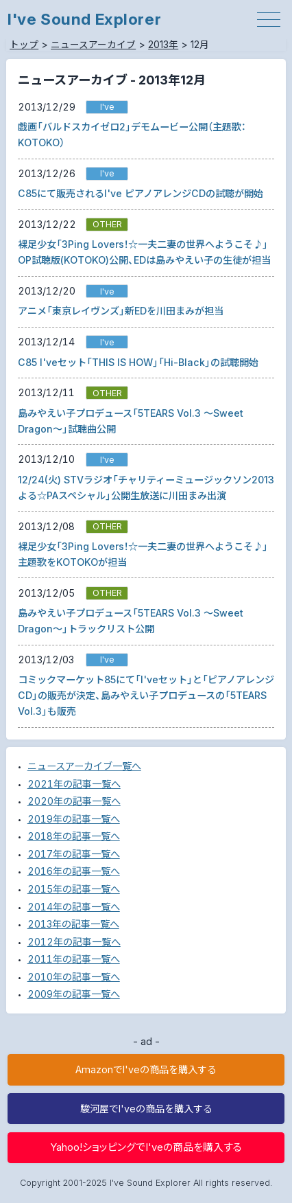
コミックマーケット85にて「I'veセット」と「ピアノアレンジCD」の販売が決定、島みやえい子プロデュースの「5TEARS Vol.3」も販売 (146, 695)
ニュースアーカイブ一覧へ (84, 766)
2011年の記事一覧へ (73, 959)
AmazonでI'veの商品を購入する (146, 1069)
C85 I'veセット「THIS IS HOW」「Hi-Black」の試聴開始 (138, 362)
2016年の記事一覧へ (73, 871)
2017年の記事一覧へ (73, 854)
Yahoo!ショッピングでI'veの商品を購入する (146, 1147)
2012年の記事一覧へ (74, 942)
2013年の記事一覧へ (73, 924)
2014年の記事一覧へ (73, 907)
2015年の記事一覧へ (73, 889)
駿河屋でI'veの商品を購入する (146, 1108)
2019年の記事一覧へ (73, 819)
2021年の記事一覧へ (74, 784)
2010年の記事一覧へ (73, 977)
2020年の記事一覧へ (74, 801)
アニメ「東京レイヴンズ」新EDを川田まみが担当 (120, 311)
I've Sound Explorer (84, 19)
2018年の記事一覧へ (73, 836)
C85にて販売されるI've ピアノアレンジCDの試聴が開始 (140, 193)
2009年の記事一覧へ (73, 994)
